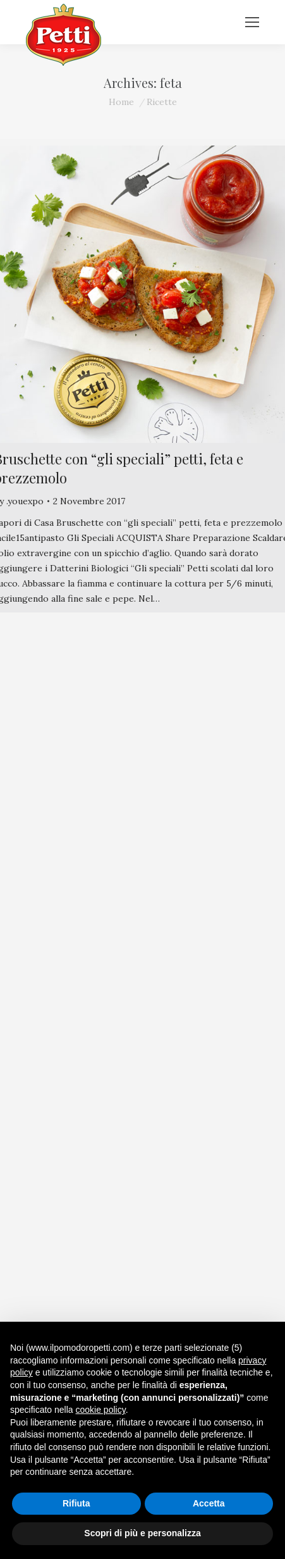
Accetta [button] (209, 1503)
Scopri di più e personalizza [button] (142, 1533)
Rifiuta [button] (76, 1503)
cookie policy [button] (101, 1410)
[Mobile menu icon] (252, 22)
